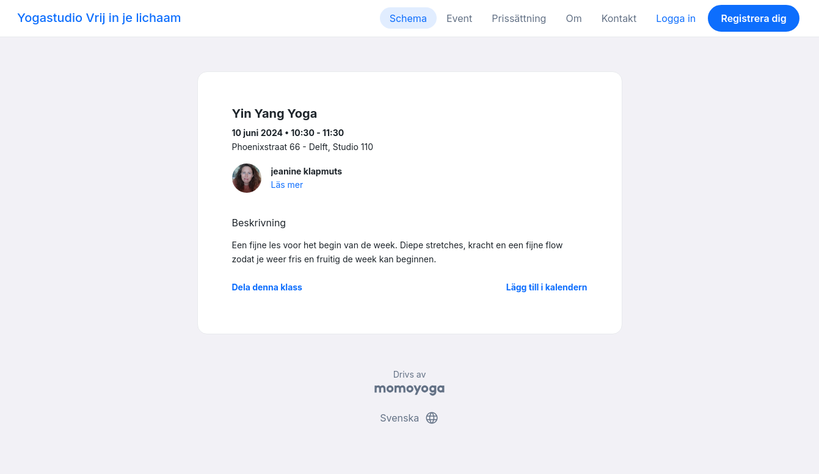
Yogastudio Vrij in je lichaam (99, 17)
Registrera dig (753, 18)
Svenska (409, 418)
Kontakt (619, 18)
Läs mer (287, 184)
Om (573, 18)
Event (459, 18)
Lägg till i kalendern (547, 287)
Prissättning (519, 18)
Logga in (676, 18)
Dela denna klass (267, 287)
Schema (408, 18)
